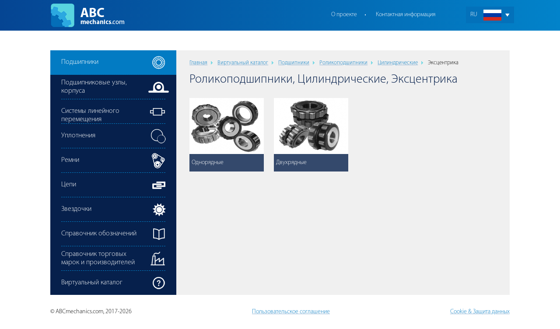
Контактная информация (405, 14)
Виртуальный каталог (242, 63)
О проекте (344, 14)
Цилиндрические (398, 63)
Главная (198, 63)
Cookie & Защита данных (480, 311)
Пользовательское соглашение (291, 311)
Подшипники (293, 63)
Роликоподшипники (343, 63)
